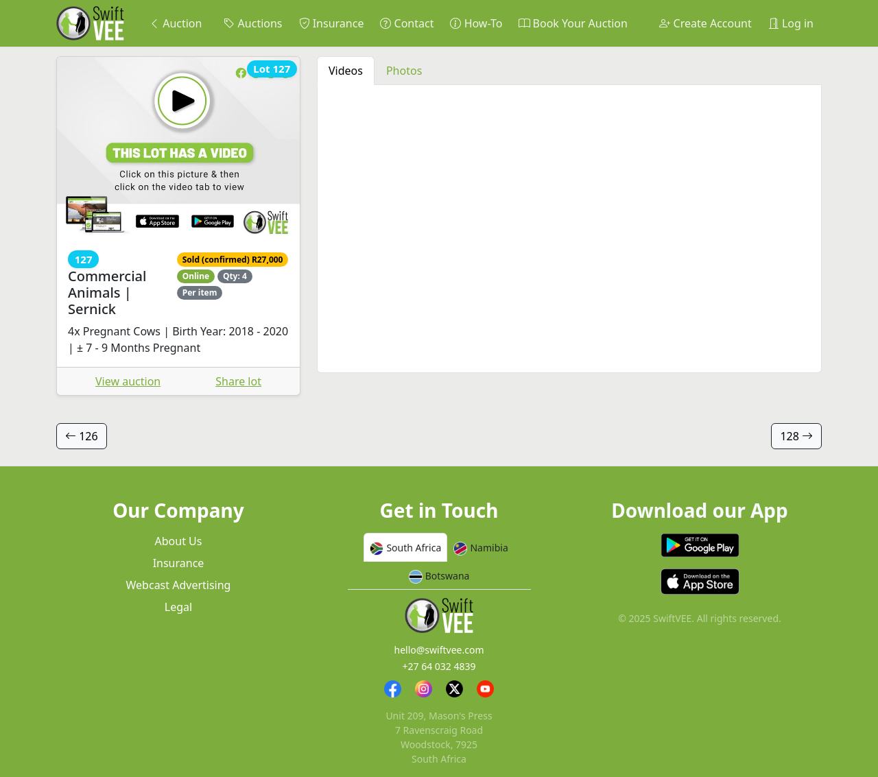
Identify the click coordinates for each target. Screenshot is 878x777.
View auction (128, 381)
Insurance (331, 23)
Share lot (238, 381)
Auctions (253, 23)
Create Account (705, 23)
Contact (407, 23)
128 (796, 436)
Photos (404, 70)
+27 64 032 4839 (438, 666)
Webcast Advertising (178, 585)
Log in (791, 23)
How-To (476, 23)
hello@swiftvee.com (439, 649)
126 (81, 436)
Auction (175, 23)
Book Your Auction (573, 23)
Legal (178, 606)
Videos (346, 70)
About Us (178, 541)
